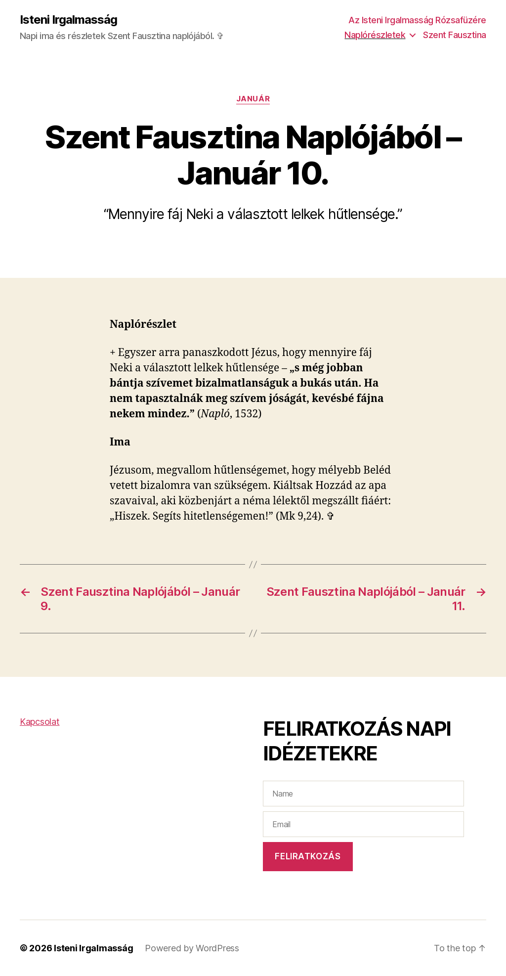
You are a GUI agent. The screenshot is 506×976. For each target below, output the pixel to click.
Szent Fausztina (454, 35)
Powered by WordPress (192, 948)
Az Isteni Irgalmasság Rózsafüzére (417, 20)
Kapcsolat (40, 721)
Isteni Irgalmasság (68, 20)
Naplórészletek (374, 35)
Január (253, 98)
